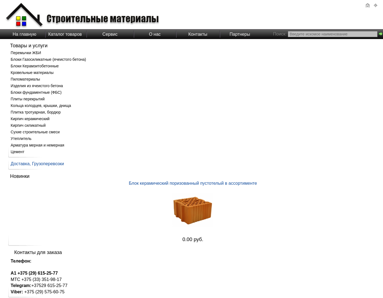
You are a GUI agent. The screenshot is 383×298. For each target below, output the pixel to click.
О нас (155, 34)
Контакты (197, 34)
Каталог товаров (65, 34)
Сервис (110, 34)
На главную (24, 34)
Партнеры (240, 34)
